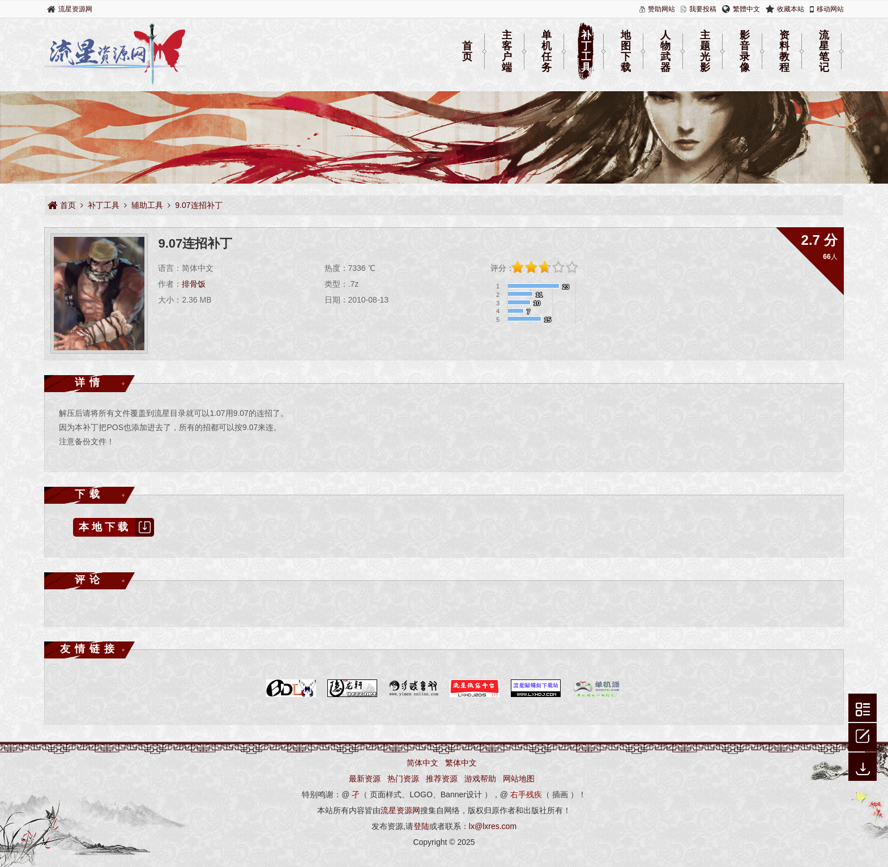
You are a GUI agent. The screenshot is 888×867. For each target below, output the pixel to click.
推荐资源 (442, 778)
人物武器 (665, 51)
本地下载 (116, 527)
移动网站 (830, 9)
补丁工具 (586, 51)
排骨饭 (194, 283)
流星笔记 (824, 51)
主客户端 (507, 51)
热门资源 (403, 778)
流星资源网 (75, 9)
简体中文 (422, 762)
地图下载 (626, 51)
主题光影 (705, 51)
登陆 (421, 826)
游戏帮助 (480, 778)
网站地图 (519, 778)
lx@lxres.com (492, 826)
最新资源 (365, 778)
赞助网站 (661, 9)
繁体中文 (461, 762)
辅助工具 (147, 205)
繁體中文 (746, 9)
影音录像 (745, 51)
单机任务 (546, 51)
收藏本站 (790, 9)
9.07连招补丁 (198, 205)
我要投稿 (702, 9)
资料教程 (784, 51)
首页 (467, 51)
